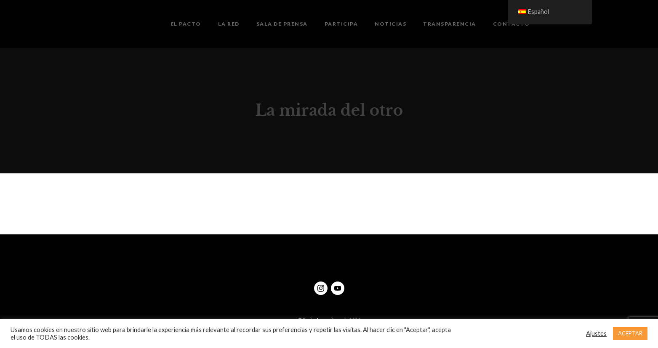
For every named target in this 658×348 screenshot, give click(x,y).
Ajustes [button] (596, 333)
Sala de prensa (282, 24)
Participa (341, 24)
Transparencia (449, 24)
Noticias (390, 24)
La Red (229, 24)
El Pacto (185, 24)
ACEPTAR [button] (630, 333)
